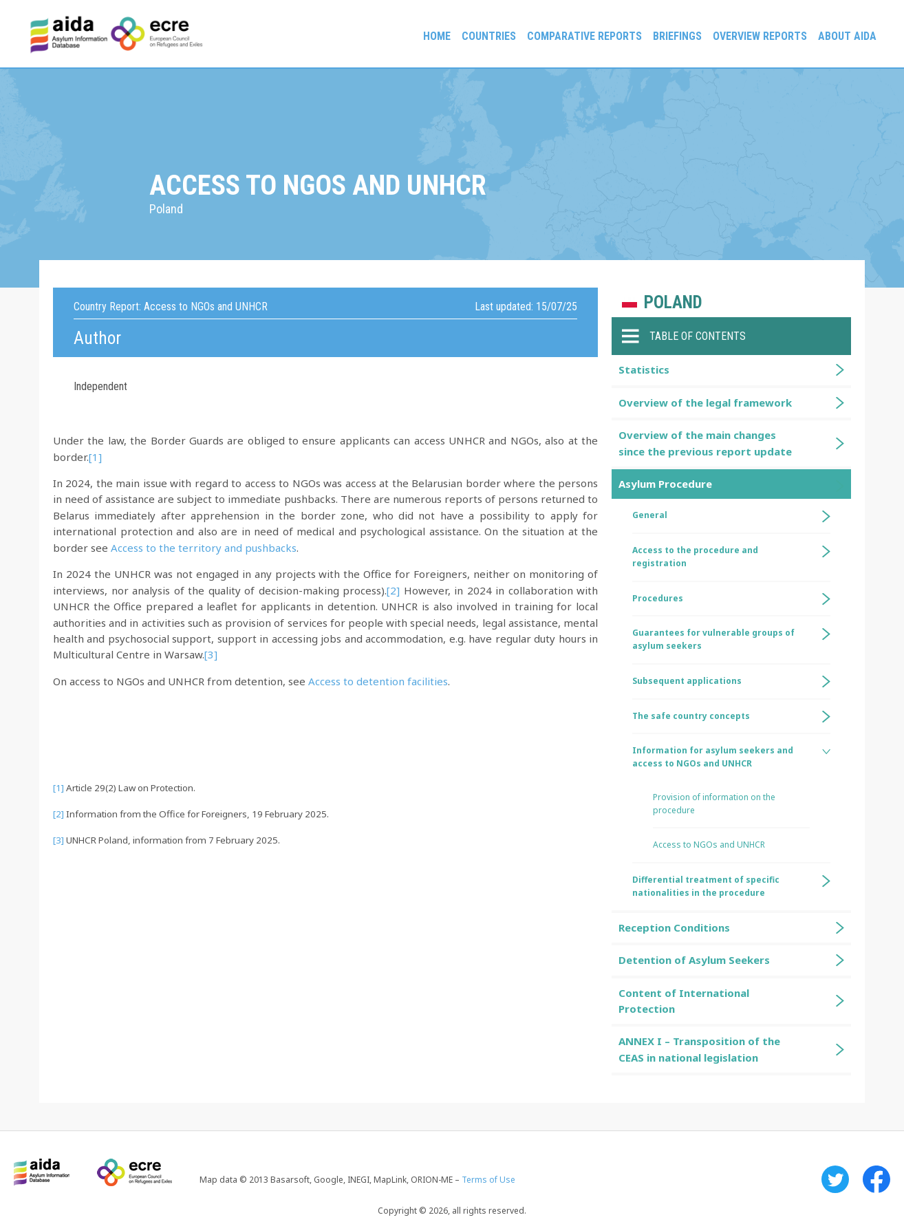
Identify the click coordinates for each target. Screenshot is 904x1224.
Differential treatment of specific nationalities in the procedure (705, 886)
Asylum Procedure (665, 484)
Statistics (643, 369)
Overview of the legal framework (705, 402)
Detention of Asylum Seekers (694, 960)
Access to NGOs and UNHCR (709, 844)
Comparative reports (584, 36)
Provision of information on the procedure (714, 803)
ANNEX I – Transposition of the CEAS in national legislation (699, 1049)
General (649, 515)
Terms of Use (488, 1179)
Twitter (835, 1179)
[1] (95, 457)
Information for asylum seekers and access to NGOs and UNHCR (712, 756)
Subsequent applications (687, 681)
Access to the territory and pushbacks (204, 548)
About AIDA (847, 36)
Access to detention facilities (378, 681)
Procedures (657, 598)
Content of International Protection (683, 1001)
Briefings (677, 36)
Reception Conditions (674, 927)
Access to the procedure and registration (695, 556)
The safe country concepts (691, 716)
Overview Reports (760, 36)
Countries (489, 36)
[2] (393, 590)
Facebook (876, 1179)
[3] (210, 654)
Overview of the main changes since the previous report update (705, 443)
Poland (673, 302)
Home (437, 36)
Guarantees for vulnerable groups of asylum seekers (713, 639)
